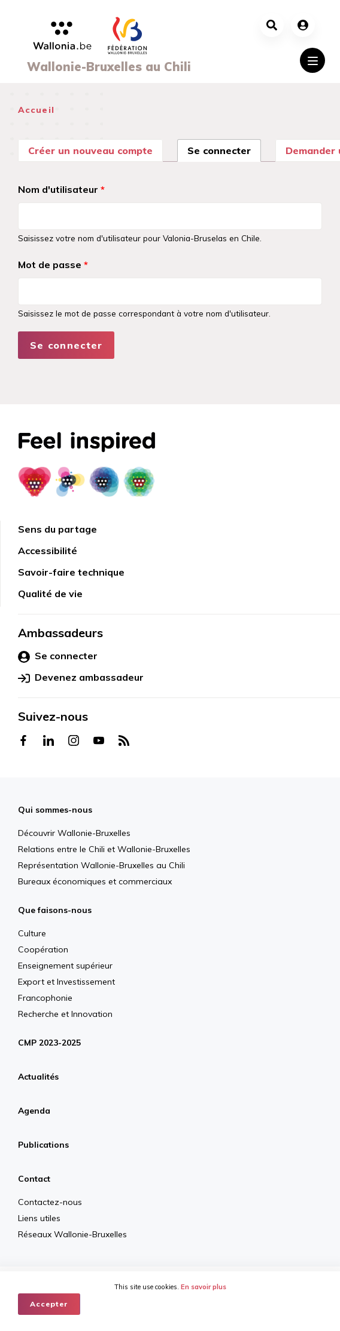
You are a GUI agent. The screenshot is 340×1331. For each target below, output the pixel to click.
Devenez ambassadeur (81, 677)
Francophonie (45, 997)
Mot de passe (53, 264)
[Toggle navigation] (312, 60)
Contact (34, 1178)
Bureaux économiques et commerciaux (95, 881)
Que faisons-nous (55, 910)
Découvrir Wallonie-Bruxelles (74, 833)
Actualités (38, 1076)
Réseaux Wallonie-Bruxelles (72, 1234)
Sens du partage (57, 529)
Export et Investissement (66, 981)
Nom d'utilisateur (61, 189)
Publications (43, 1144)
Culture (32, 933)
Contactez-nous (50, 1202)
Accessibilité (47, 551)
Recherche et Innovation (65, 1014)
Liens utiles (39, 1218)
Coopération (43, 949)
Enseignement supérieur (65, 965)
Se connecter (224, 149)
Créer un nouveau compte (90, 150)
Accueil (36, 109)
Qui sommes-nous (55, 809)
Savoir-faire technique (71, 572)
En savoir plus (203, 1287)
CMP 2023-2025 (49, 1042)
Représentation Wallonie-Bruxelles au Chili (101, 865)
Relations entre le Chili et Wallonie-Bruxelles (104, 849)
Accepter (49, 1303)
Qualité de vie (50, 594)
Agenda (34, 1110)
